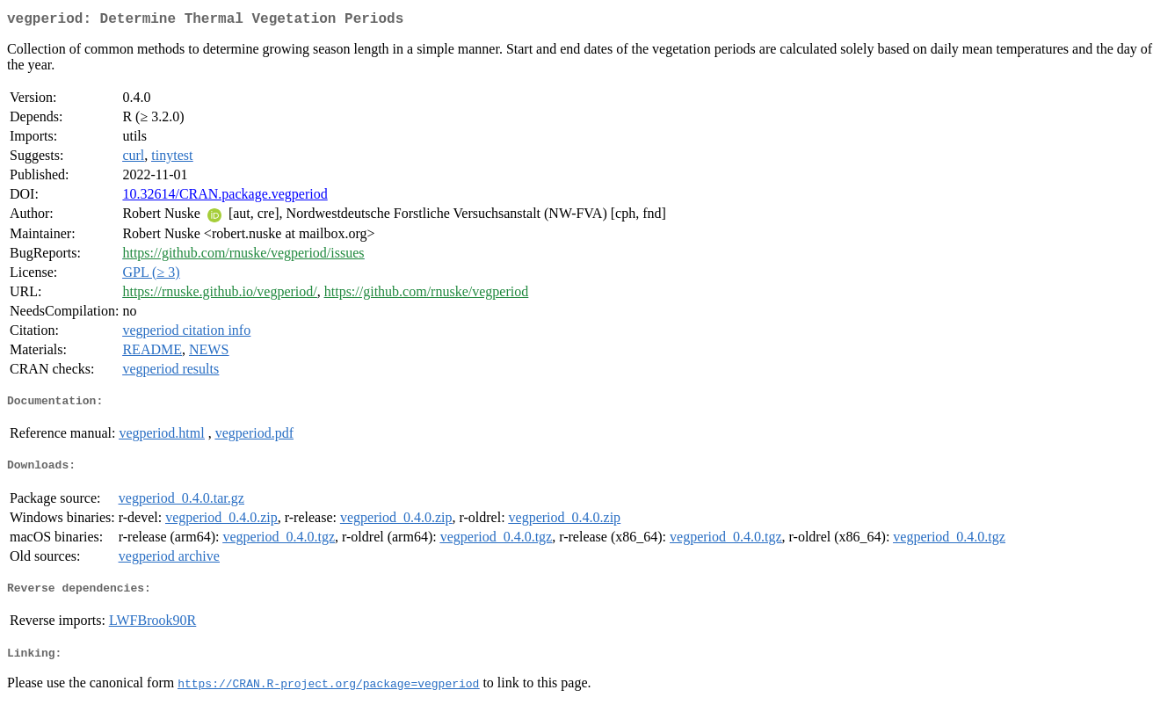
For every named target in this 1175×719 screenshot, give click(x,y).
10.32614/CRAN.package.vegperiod (224, 197)
